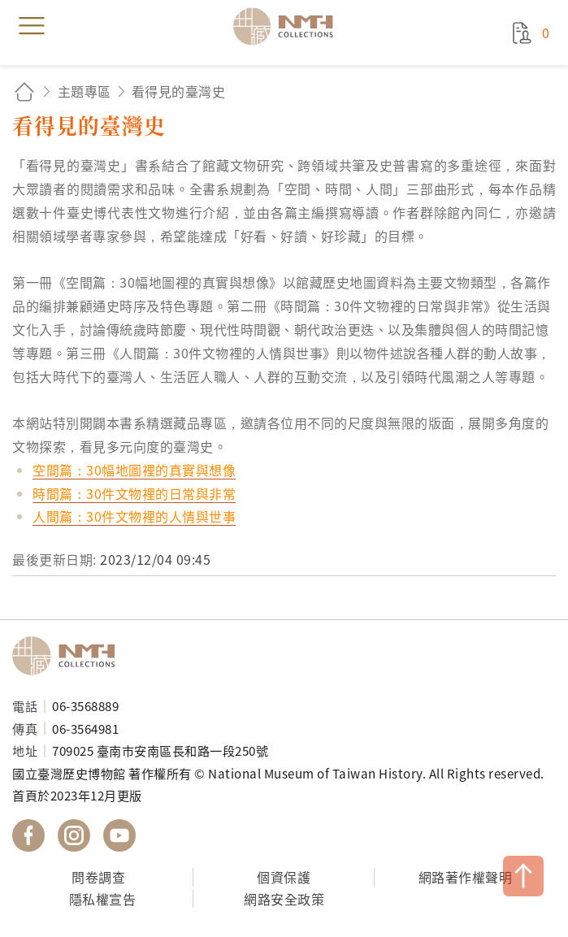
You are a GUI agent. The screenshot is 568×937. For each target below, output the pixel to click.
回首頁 (24, 91)
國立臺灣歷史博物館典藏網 (288, 26)
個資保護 (283, 877)
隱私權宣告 (103, 899)
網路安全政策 (284, 899)
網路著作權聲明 (465, 877)
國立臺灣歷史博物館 (69, 655)
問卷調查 (98, 877)
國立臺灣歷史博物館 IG (74, 835)
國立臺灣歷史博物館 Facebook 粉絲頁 (28, 835)
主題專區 (84, 91)
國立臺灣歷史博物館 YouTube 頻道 (119, 835)
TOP (523, 876)
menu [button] (31, 26)
